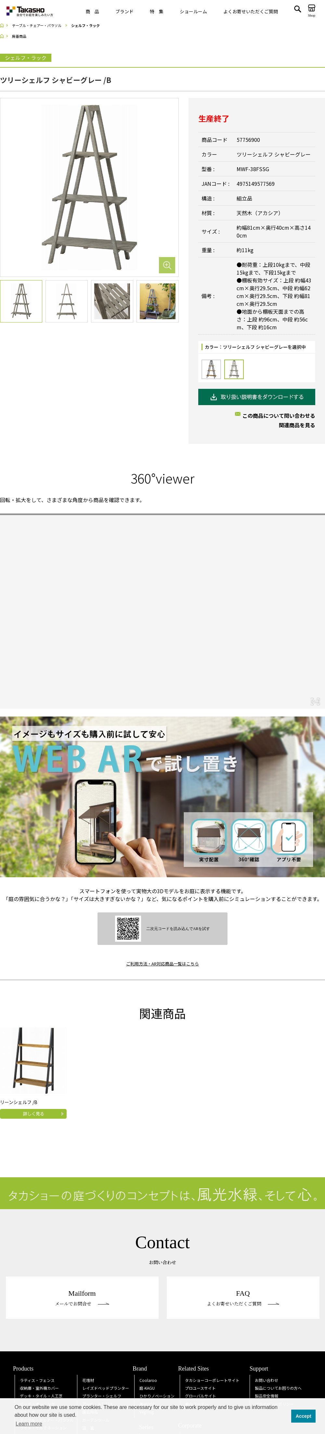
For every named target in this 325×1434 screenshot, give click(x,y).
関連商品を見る (297, 425)
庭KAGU (147, 1388)
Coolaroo (148, 1380)
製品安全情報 (266, 1396)
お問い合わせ (266, 1380)
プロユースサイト (200, 1388)
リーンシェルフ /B (18, 1102)
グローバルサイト (200, 1396)
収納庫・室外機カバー (39, 1388)
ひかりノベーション (157, 1396)
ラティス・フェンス (37, 1380)
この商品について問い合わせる (278, 415)
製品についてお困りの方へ (278, 1388)
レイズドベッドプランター (105, 1388)
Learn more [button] (29, 1424)
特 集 (156, 11)
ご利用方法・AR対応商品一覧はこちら (162, 964)
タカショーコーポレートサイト (212, 1380)
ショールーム (193, 11)
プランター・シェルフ (101, 1396)
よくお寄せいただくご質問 (250, 11)
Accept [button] (303, 1416)
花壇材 (88, 1380)
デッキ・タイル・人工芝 (41, 1396)
